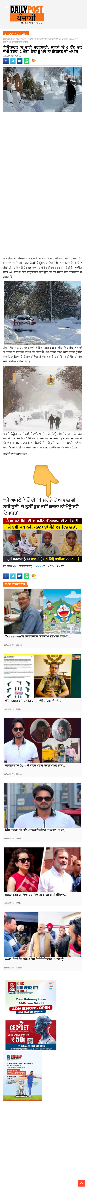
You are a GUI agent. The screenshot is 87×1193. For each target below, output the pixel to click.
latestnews (44, 571)
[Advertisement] (42, 140)
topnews (53, 571)
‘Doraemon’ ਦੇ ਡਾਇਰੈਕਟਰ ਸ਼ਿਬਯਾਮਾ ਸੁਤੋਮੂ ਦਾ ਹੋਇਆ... (37, 636)
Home (6, 38)
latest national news (12, 571)
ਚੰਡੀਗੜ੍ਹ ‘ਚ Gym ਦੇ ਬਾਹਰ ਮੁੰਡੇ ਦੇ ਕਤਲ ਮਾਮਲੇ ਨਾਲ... (35, 765)
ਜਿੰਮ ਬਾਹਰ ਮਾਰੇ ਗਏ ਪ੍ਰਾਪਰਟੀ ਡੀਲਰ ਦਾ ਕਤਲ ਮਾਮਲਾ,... (36, 830)
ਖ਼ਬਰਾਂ (13, 38)
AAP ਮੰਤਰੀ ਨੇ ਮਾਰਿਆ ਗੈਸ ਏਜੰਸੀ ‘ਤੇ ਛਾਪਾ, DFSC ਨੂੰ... (35, 959)
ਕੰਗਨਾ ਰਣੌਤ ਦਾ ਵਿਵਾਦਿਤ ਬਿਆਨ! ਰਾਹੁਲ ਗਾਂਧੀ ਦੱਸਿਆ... (35, 895)
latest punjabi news (30, 571)
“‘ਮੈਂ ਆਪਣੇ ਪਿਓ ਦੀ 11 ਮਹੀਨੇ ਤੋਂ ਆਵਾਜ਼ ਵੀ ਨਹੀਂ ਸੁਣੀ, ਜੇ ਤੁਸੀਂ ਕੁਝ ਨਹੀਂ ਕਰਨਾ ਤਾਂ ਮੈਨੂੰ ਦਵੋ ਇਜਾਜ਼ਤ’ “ (40, 506)
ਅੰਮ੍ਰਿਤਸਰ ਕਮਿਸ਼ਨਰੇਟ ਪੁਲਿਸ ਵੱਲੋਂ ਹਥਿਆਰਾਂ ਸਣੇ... (33, 701)
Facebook (38, 566)
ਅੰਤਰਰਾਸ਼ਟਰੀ (21, 38)
